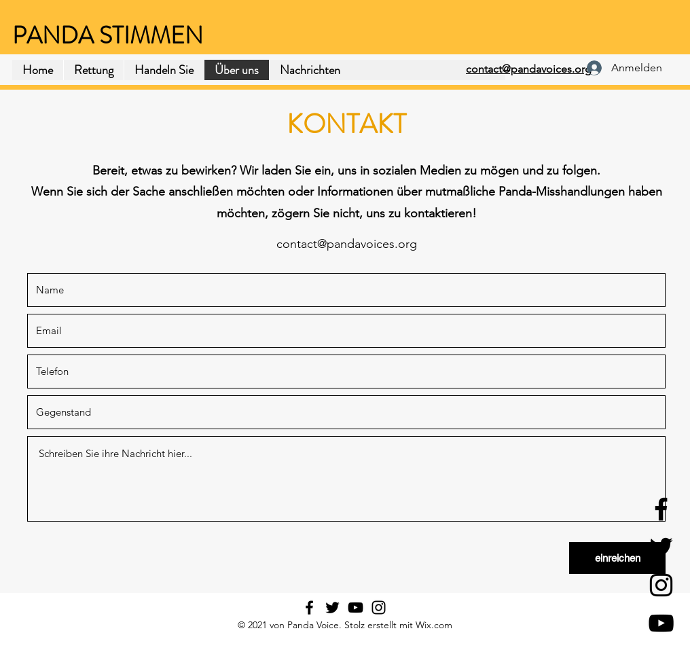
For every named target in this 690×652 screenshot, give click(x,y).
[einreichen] (617, 558)
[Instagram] (661, 585)
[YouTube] (661, 623)
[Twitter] (661, 547)
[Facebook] (661, 509)
